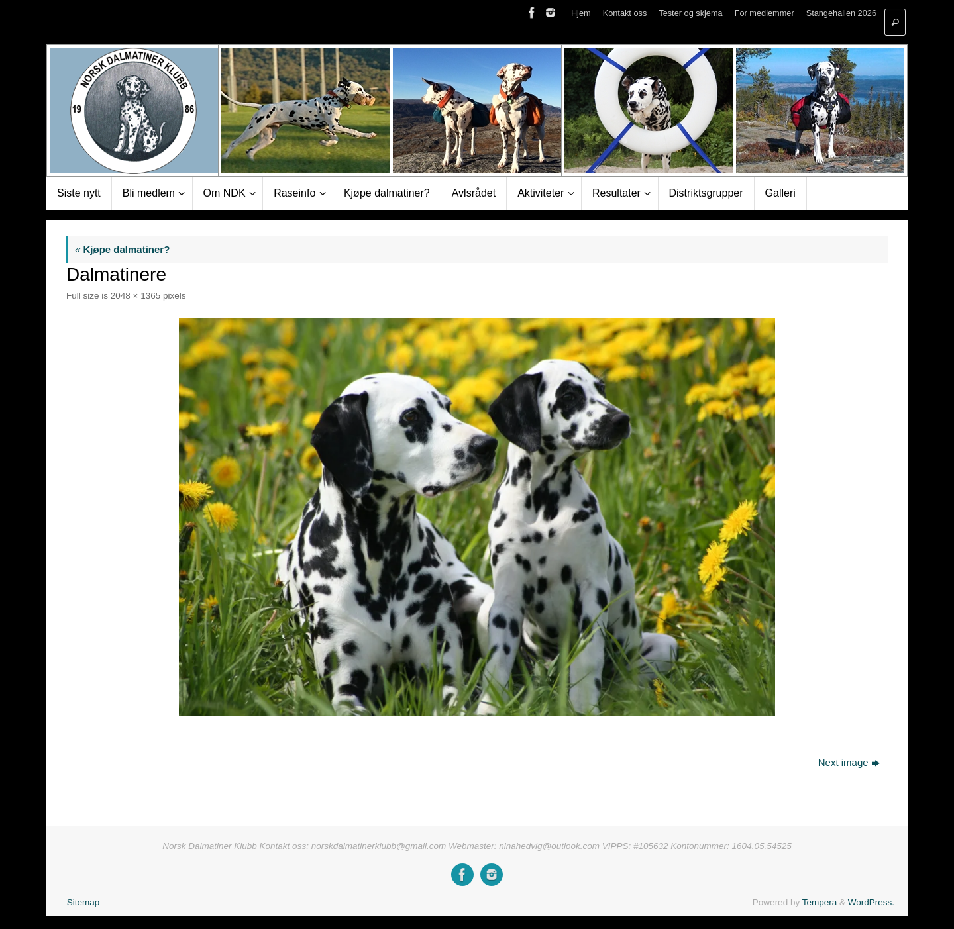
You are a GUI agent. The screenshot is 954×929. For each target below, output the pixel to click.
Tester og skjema (690, 13)
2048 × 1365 (135, 296)
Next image (849, 762)
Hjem (581, 13)
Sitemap (83, 902)
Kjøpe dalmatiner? (122, 249)
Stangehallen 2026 (841, 13)
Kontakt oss (625, 13)
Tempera (819, 902)
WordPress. (871, 902)
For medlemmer (764, 13)
